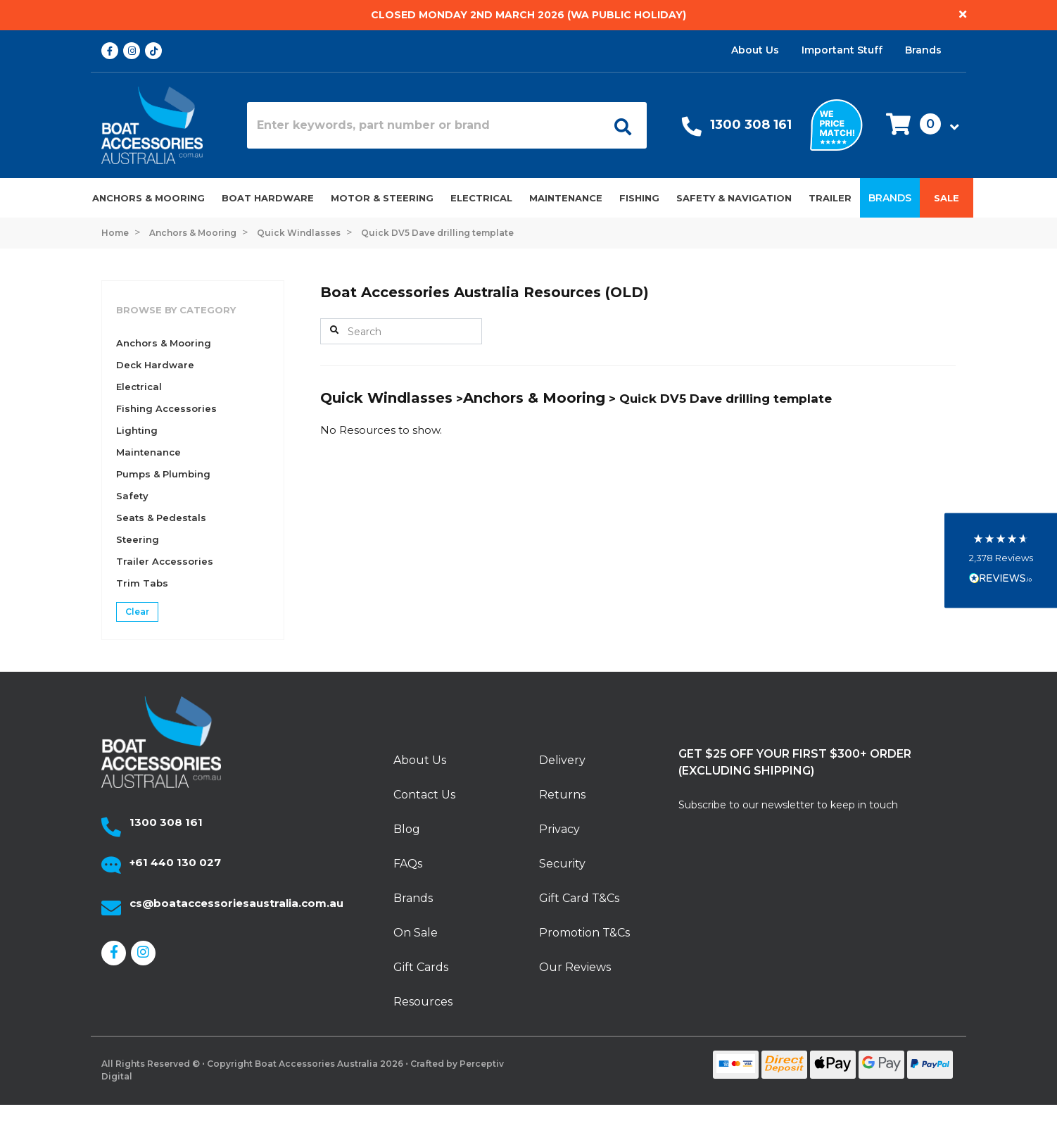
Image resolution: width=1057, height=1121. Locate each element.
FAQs (407, 863)
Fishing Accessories (166, 408)
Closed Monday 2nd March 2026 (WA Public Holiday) (528, 14)
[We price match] (836, 123)
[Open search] (617, 125)
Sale (946, 197)
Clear (137, 611)
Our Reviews (575, 967)
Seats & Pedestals (161, 517)
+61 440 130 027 (175, 862)
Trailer (830, 197)
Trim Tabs (142, 583)
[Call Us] (692, 130)
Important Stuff (842, 50)
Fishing (639, 197)
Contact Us (424, 794)
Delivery (562, 760)
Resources (422, 1001)
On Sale (415, 932)
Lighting (137, 430)
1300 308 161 (751, 124)
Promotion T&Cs (584, 932)
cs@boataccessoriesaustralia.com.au (236, 903)
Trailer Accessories (164, 561)
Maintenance (565, 197)
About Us (755, 50)
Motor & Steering (382, 197)
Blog (406, 829)
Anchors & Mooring (148, 197)
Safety (132, 495)
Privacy (559, 829)
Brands (923, 50)
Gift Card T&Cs (579, 898)
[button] (918, 125)
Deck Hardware (155, 364)
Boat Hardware (268, 197)
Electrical (481, 197)
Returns (562, 794)
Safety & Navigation (734, 197)
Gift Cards (420, 967)
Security (562, 863)
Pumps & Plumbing (163, 474)
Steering (137, 539)
